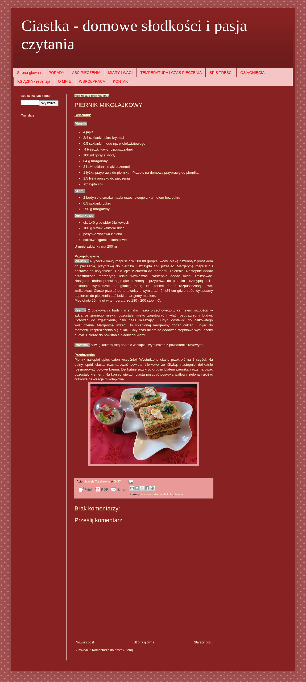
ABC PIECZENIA (86, 72)
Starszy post (203, 642)
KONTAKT (121, 81)
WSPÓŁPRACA (92, 81)
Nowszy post (85, 642)
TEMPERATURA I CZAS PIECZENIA (171, 72)
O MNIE (64, 81)
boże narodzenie (152, 494)
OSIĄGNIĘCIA (252, 72)
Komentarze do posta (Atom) (112, 650)
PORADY (56, 72)
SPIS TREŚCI (221, 72)
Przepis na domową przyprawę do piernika (166, 172)
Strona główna (29, 72)
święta (179, 494)
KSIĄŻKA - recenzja (33, 81)
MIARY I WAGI (120, 72)
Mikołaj (168, 494)
